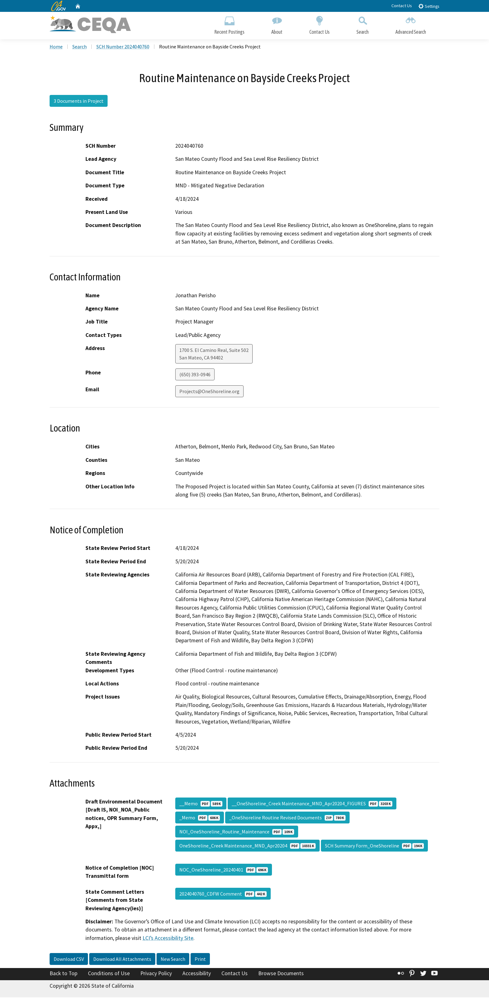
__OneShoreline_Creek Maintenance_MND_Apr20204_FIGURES (312, 804)
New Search (173, 960)
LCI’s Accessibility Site (168, 938)
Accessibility (196, 974)
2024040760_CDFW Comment (223, 894)
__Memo (200, 804)
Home (56, 47)
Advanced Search (411, 24)
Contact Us (401, 5)
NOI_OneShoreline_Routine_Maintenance (236, 832)
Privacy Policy (156, 974)
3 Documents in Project (79, 101)
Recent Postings (229, 24)
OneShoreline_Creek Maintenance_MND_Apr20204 (247, 846)
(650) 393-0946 (195, 375)
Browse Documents (281, 974)
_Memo (199, 818)
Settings (428, 6)
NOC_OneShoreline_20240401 (223, 870)
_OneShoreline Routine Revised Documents (287, 818)
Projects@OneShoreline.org (209, 392)
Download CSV (69, 960)
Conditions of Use (109, 974)
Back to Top (63, 974)
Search (362, 24)
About (276, 24)
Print (200, 960)
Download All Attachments (122, 960)
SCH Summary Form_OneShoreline (374, 846)
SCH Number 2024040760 (122, 47)
